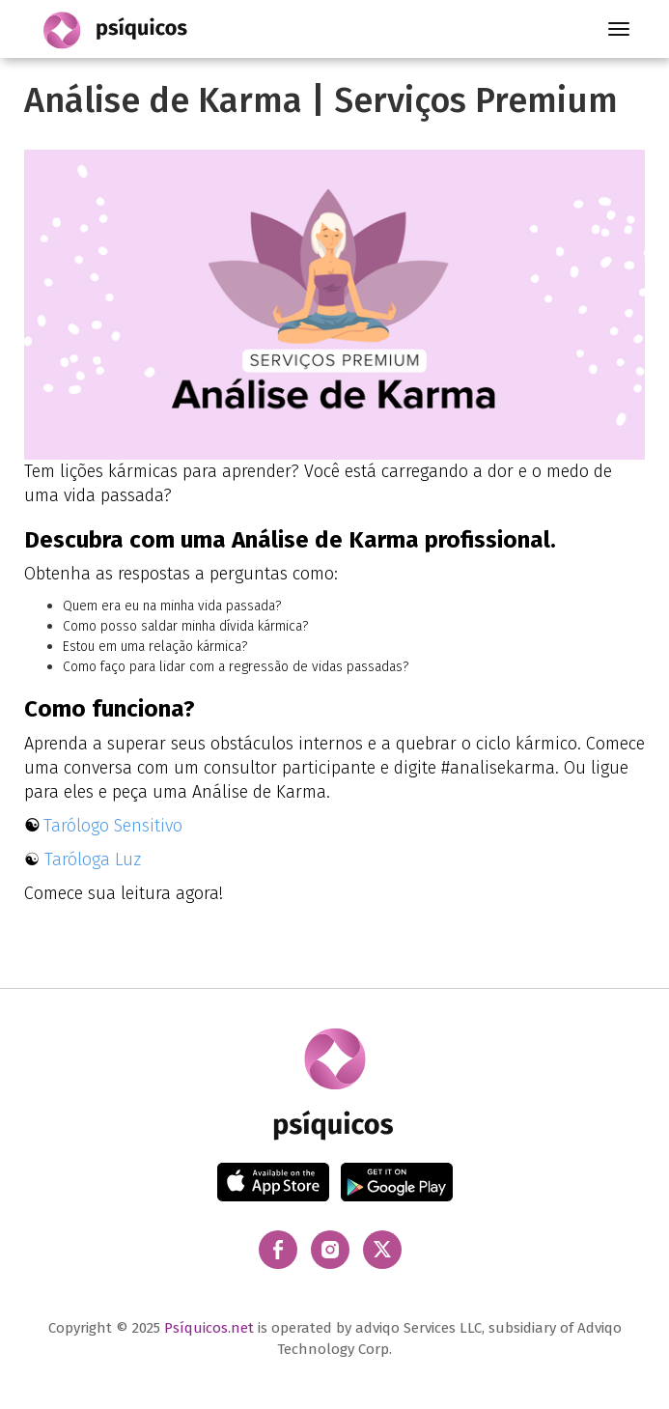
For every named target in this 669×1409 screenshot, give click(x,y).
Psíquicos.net (209, 1328)
